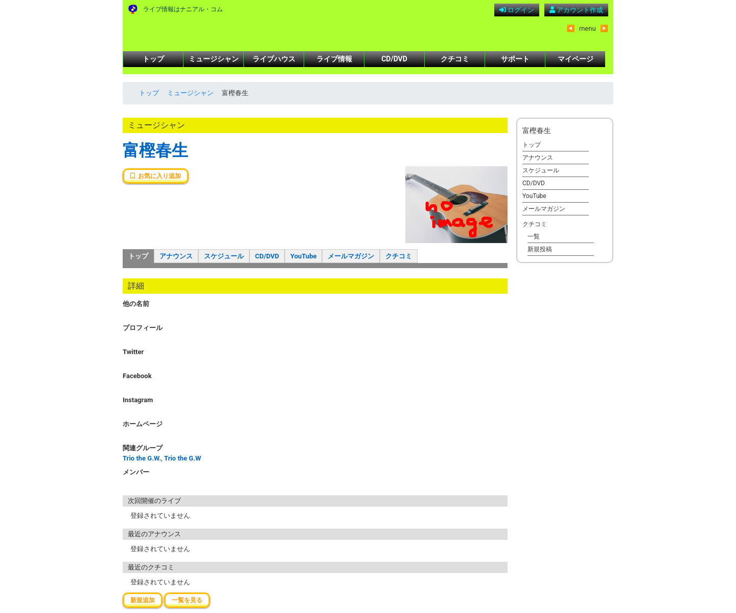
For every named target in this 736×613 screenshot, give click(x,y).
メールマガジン (351, 256)
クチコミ (455, 59)
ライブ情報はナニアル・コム (183, 9)
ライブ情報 (334, 59)
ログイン (516, 10)
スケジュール (224, 256)
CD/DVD (394, 59)
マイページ (575, 59)
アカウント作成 (576, 10)
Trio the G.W (182, 458)
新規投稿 (539, 249)
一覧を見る (187, 600)
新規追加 (142, 600)
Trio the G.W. (142, 458)
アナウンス (176, 256)
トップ (153, 59)
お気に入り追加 (155, 176)
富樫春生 (155, 150)
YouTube (303, 256)
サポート (515, 59)
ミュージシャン (214, 59)
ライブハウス (273, 59)
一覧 (533, 236)
